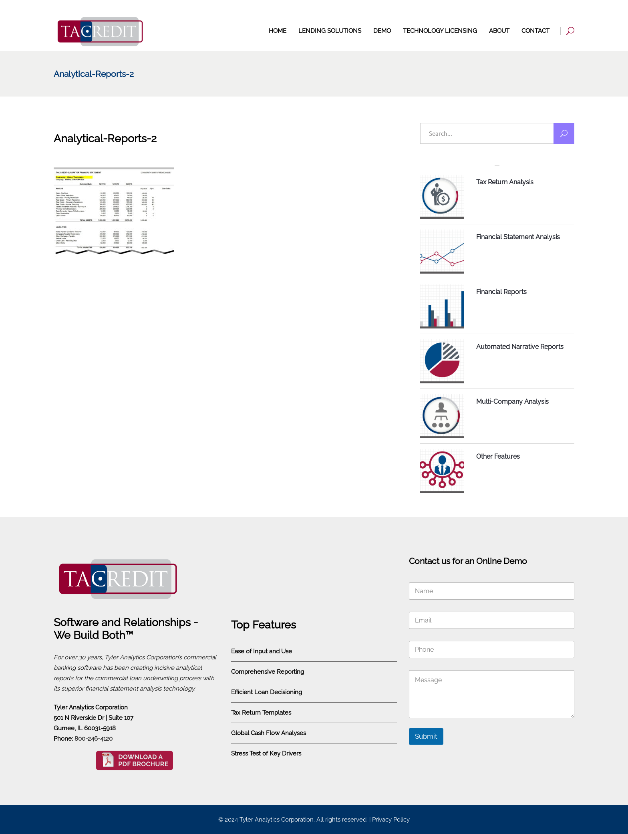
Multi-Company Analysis (512, 401)
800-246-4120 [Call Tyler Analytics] (93, 738)
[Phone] (491, 649)
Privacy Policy (391, 819)
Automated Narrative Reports (520, 347)
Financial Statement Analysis (518, 237)
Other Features (498, 456)
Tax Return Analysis (504, 182)
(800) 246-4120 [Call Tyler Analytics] (486, 10)
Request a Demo (550, 10)
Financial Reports (501, 292)
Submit (426, 736)
